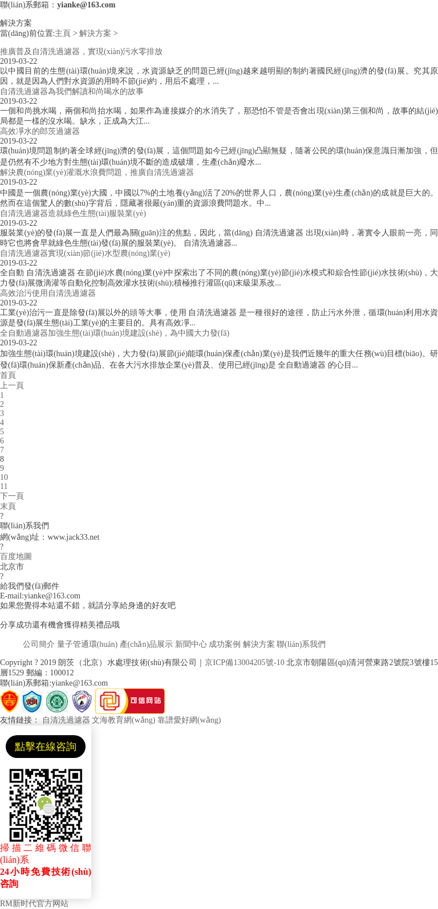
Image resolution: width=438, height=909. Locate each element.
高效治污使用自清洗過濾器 (48, 293)
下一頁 (12, 496)
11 (3, 486)
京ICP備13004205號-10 (245, 662)
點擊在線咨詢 (45, 746)
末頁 (8, 506)
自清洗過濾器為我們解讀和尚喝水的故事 (72, 91)
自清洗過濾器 (66, 720)
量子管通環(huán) (87, 644)
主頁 (63, 33)
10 (4, 477)
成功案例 (225, 644)
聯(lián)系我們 (301, 644)
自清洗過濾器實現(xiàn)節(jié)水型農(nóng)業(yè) (85, 253)
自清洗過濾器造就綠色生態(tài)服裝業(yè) (73, 213)
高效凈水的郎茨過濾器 (40, 131)
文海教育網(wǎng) (123, 720)
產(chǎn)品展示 (146, 644)
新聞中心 (191, 644)
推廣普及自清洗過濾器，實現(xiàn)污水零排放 (81, 51)
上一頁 (12, 385)
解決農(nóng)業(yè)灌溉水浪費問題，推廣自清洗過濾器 (97, 172)
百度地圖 (16, 556)
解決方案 (95, 33)
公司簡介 (39, 644)
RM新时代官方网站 (34, 903)
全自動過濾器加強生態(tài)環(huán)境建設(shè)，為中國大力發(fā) (114, 333)
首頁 (8, 375)
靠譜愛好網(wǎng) (189, 720)
